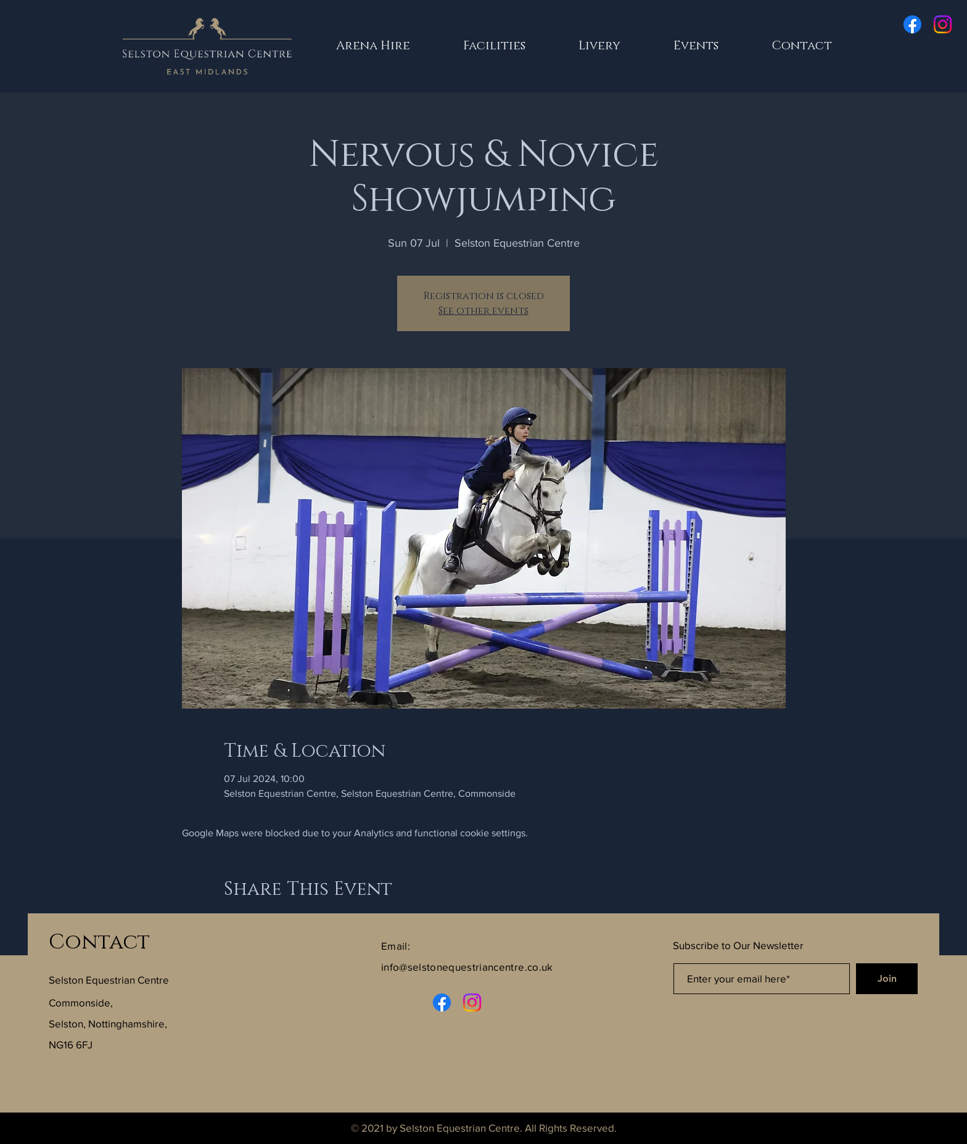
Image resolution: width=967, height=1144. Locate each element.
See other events (483, 311)
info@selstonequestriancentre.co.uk (467, 967)
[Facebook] (912, 24)
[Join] (887, 978)
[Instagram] (943, 24)
